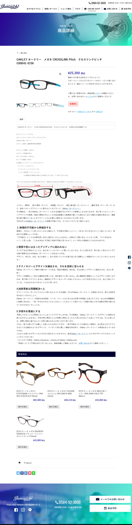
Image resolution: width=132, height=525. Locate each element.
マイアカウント (86, 497)
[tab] (21, 119)
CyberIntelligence (76, 522)
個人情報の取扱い (15, 514)
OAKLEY (81, 112)
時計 (26, 494)
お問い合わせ (112, 9)
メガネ (88, 112)
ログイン (38, 514)
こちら (97, 93)
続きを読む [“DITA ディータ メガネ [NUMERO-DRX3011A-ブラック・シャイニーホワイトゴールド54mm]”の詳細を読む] (99, 391)
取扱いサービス (51, 9)
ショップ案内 (66, 9)
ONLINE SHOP (94, 9)
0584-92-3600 (70, 458)
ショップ (84, 487)
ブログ (77, 9)
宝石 (26, 497)
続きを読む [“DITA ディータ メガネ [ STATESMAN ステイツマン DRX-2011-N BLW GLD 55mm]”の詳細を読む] (22, 403)
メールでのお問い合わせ (112, 455)
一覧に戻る (23, 53)
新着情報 (7, 507)
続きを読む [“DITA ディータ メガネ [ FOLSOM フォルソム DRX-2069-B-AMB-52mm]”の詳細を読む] (48, 400)
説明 (21, 119)
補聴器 (27, 500)
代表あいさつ (49, 494)
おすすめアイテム (34, 9)
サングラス (29, 487)
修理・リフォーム (31, 503)
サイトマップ (28, 514)
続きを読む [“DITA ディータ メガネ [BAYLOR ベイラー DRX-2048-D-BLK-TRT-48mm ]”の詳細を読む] (73, 400)
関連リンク (3, 514)
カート (83, 494)
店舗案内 (48, 487)
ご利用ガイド (86, 491)
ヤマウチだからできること (54, 491)
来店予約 (112, 464)
